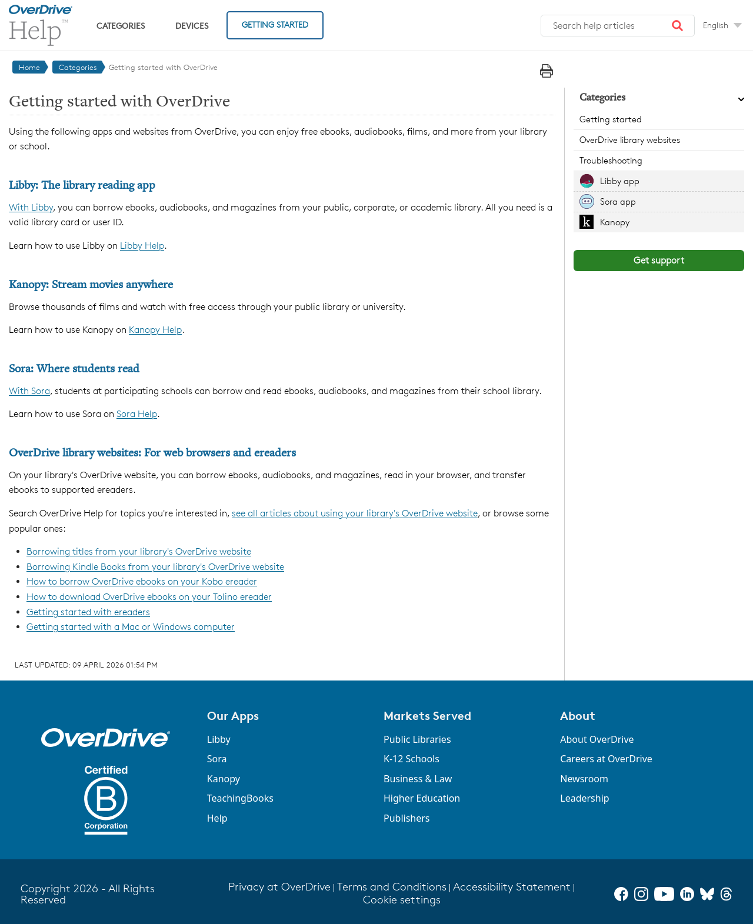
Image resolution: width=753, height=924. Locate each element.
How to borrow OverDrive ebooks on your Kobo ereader (141, 581)
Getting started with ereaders (88, 612)
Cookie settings (402, 899)
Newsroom (584, 778)
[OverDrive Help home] (40, 25)
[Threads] (726, 894)
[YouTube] (664, 894)
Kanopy (614, 222)
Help (217, 818)
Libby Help (142, 245)
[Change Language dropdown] (722, 25)
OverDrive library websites (629, 139)
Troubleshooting (610, 160)
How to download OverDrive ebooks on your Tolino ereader (149, 596)
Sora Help (136, 413)
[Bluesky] (707, 894)
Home (29, 67)
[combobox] (617, 25)
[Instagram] (641, 894)
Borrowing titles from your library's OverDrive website (138, 551)
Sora (217, 758)
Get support (659, 260)
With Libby (31, 207)
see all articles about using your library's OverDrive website (355, 513)
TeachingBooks (240, 798)
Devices (191, 26)
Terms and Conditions (392, 886)
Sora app (618, 201)
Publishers (407, 818)
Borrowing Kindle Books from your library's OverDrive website (155, 566)
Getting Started (275, 24)
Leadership (584, 798)
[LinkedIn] (687, 894)
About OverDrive (597, 739)
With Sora (29, 390)
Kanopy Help (155, 329)
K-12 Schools (411, 758)
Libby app (619, 180)
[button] (677, 25)
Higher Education (422, 798)
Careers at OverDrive (606, 758)
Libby (219, 739)
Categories (120, 26)
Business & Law (418, 778)
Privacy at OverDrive (279, 886)
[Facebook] (621, 894)
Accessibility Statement (512, 886)
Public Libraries (417, 739)
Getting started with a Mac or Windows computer (130, 626)
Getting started (610, 119)
